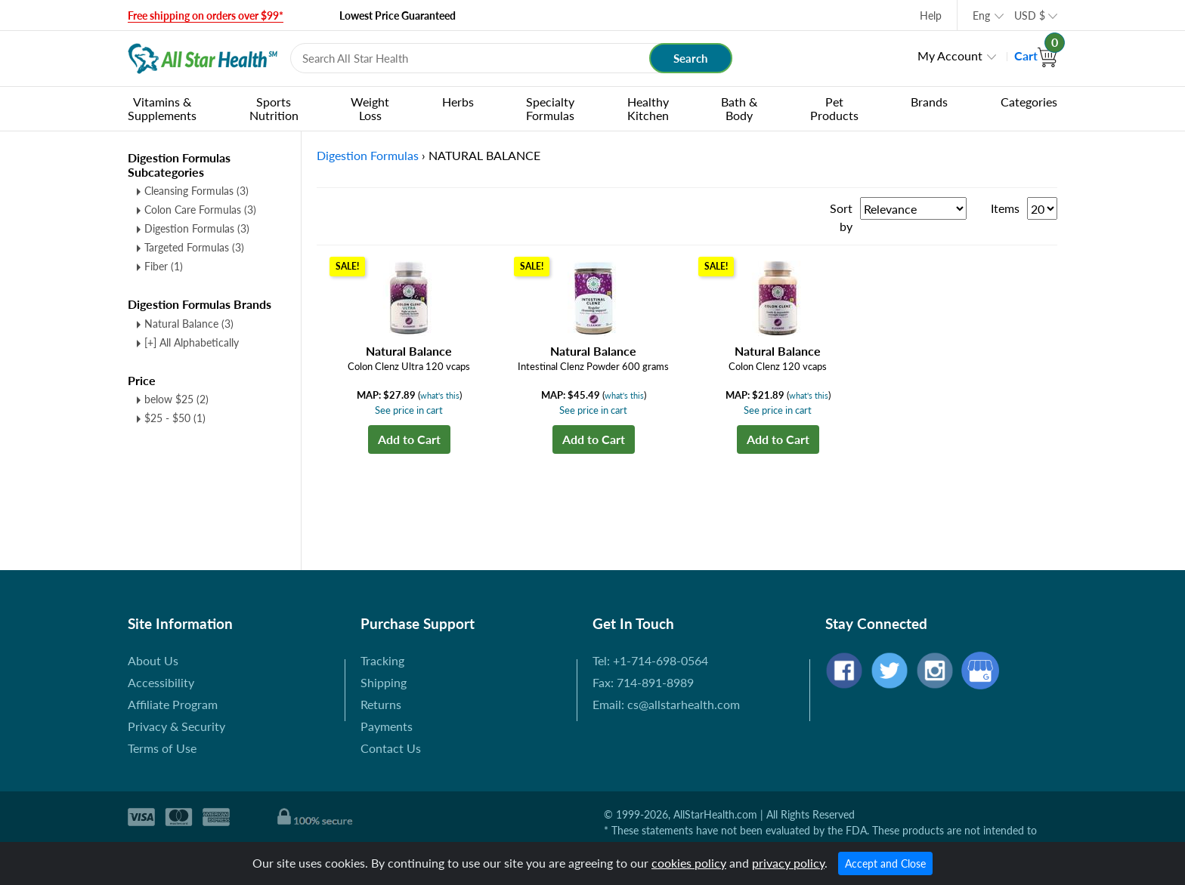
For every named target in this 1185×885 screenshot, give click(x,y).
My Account (949, 55)
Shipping (383, 682)
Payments (386, 726)
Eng (981, 15)
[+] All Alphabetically (191, 342)
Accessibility (161, 682)
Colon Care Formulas (200, 209)
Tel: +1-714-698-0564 (650, 660)
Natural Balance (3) (189, 323)
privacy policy (788, 863)
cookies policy (688, 863)
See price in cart (409, 410)
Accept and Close (885, 863)
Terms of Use (162, 748)
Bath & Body (739, 108)
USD (1029, 15)
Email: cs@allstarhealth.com (666, 704)
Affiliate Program (173, 704)
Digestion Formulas (196, 228)
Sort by (841, 217)
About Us (153, 660)
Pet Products (834, 108)
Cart (1035, 55)
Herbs (458, 101)
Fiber (163, 266)
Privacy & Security (176, 726)
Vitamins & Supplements (162, 108)
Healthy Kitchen (648, 108)
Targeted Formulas (194, 247)
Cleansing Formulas (196, 190)
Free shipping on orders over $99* (205, 15)
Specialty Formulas (550, 108)
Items (1005, 208)
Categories (1029, 101)
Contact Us (390, 748)
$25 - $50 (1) (175, 418)
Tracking (382, 660)
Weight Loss (370, 108)
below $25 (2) (176, 399)
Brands (929, 101)
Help (931, 15)
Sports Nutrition (274, 108)
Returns (380, 704)
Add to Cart (409, 439)
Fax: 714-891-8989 (643, 682)
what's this (439, 395)
